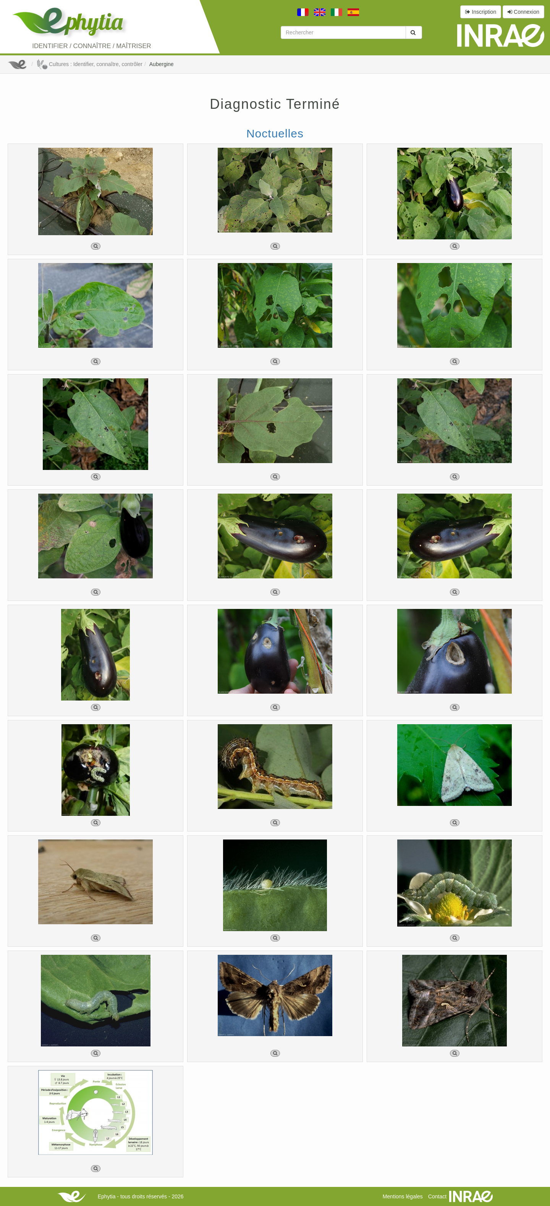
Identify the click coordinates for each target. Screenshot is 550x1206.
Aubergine (161, 64)
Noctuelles (275, 133)
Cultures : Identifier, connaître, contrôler (89, 64)
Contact (437, 1196)
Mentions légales (403, 1196)
